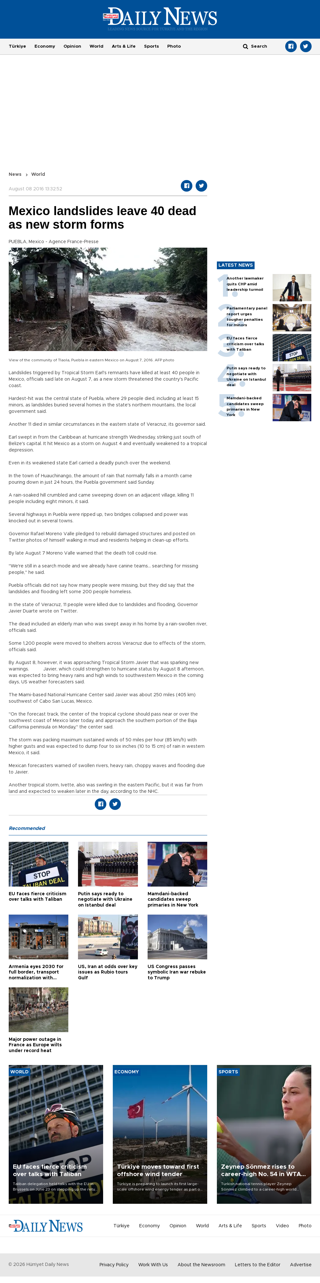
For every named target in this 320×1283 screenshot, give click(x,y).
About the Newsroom (201, 1265)
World (96, 46)
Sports (151, 46)
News (15, 174)
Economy (44, 46)
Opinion (72, 46)
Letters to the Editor (257, 1265)
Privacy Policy (114, 1265)
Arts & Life (124, 46)
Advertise (301, 1265)
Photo (174, 46)
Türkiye (17, 46)
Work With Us (153, 1265)
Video (282, 1226)
